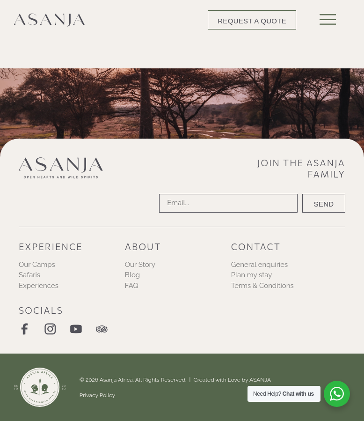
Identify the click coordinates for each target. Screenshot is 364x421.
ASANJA (260, 380)
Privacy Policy (97, 395)
